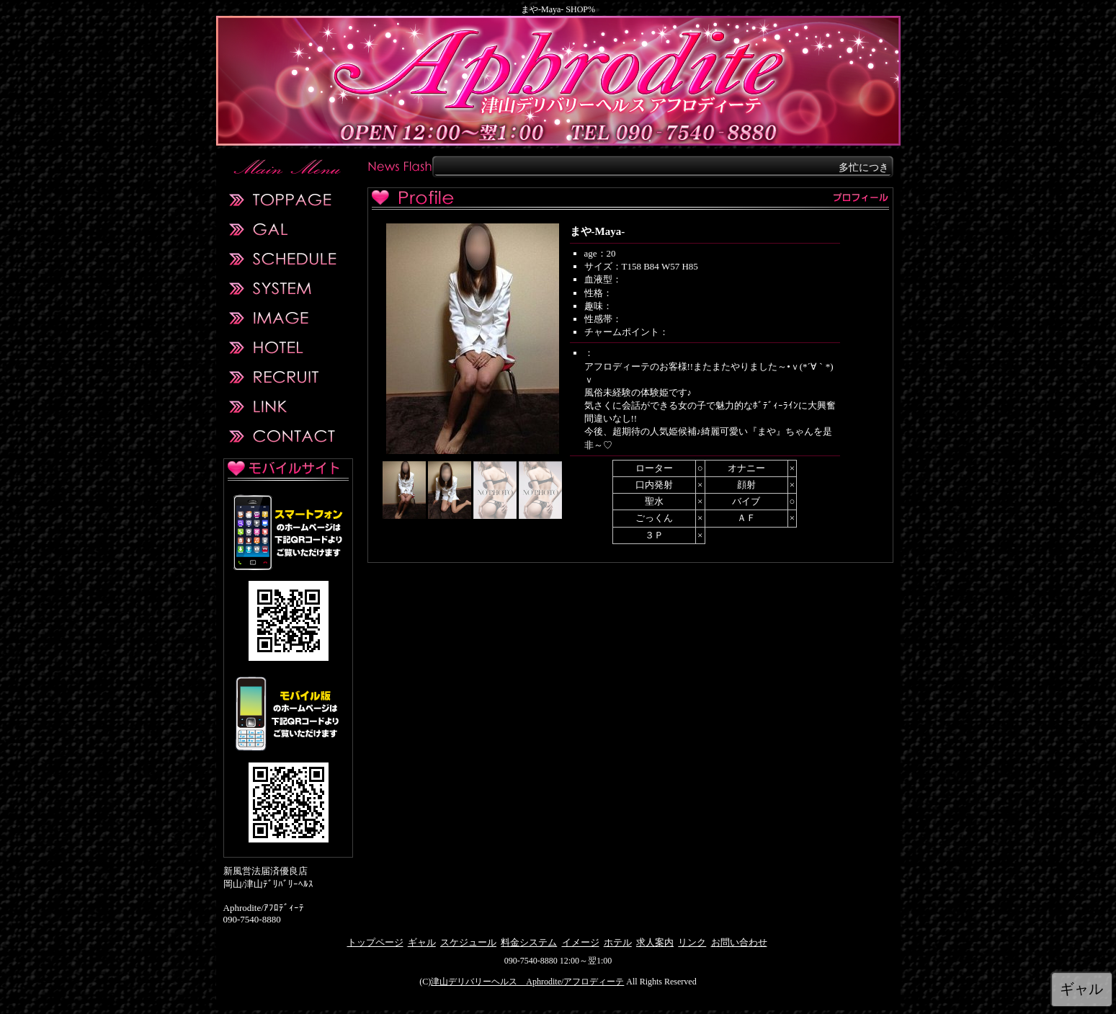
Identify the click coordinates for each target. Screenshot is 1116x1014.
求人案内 (655, 942)
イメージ (580, 942)
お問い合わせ (739, 942)
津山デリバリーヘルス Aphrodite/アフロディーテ (527, 982)
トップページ (375, 942)
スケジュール (468, 942)
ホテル (618, 942)
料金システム (529, 942)
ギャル (422, 942)
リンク (692, 942)
